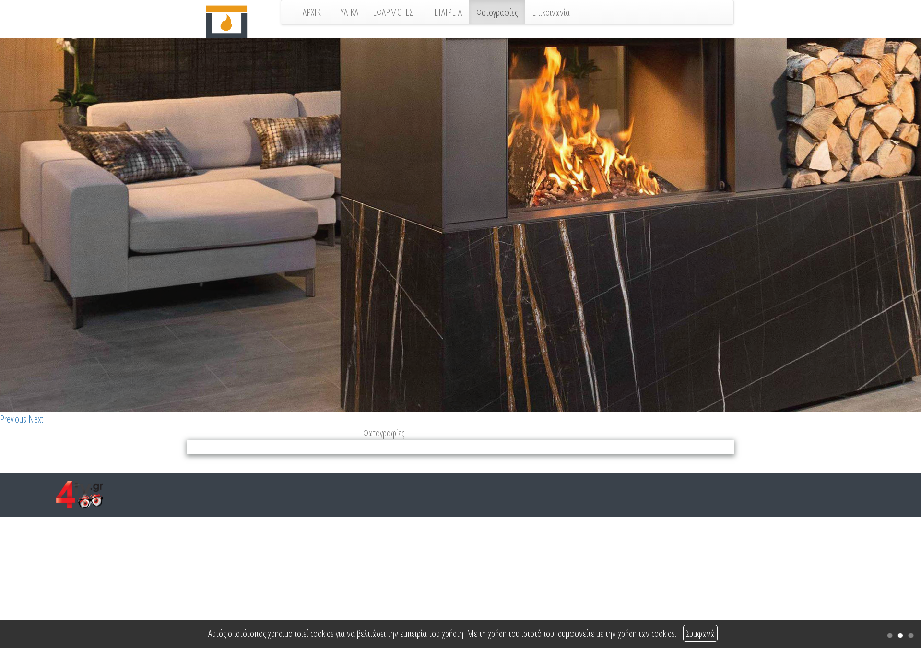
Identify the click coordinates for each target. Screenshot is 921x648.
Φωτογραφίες (497, 12)
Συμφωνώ (700, 633)
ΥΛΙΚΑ (349, 12)
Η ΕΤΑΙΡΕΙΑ (444, 12)
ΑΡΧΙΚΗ (314, 12)
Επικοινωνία (551, 12)
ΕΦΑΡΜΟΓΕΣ (393, 12)
